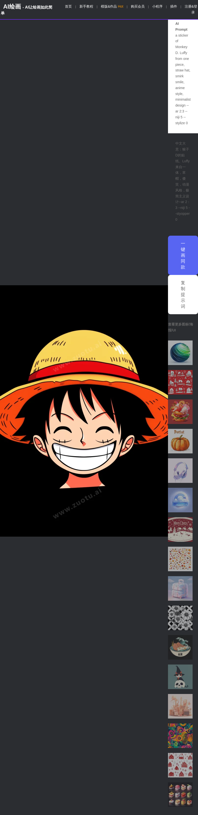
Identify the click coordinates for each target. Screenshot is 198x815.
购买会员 (138, 6)
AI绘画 (26, 9)
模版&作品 (112, 6)
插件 (173, 6)
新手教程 (86, 6)
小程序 (157, 6)
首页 (68, 6)
